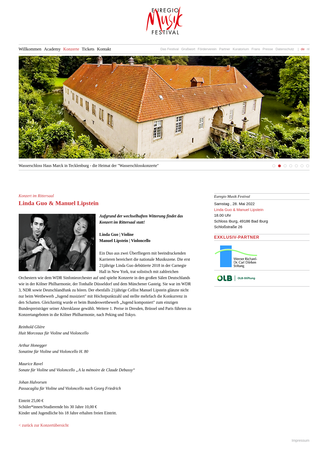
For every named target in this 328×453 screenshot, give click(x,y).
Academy (52, 49)
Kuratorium (241, 49)
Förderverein (207, 49)
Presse (268, 49)
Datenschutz (284, 49)
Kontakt (104, 49)
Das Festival (169, 49)
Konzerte (71, 49)
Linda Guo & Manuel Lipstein (239, 209)
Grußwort (188, 49)
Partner (224, 49)
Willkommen (30, 49)
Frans (256, 49)
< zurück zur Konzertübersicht (44, 425)
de (302, 49)
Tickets (88, 49)
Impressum (300, 440)
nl (308, 49)
